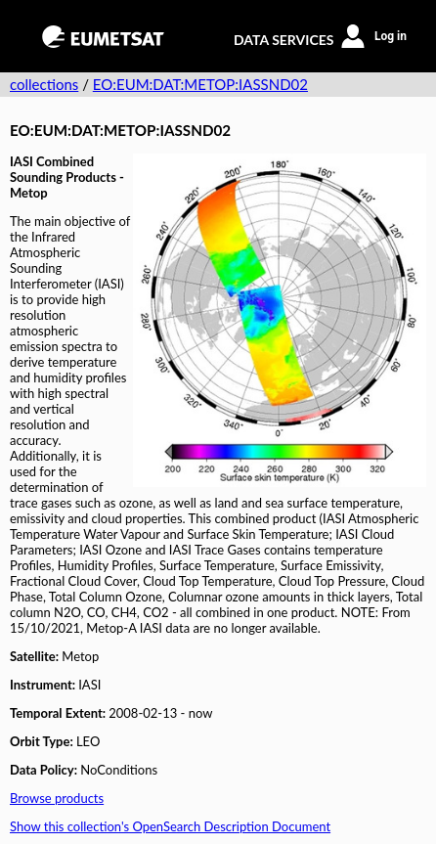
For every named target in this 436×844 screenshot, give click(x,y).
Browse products (57, 798)
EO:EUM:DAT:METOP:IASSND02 (200, 84)
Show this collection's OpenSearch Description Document (170, 826)
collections (44, 84)
